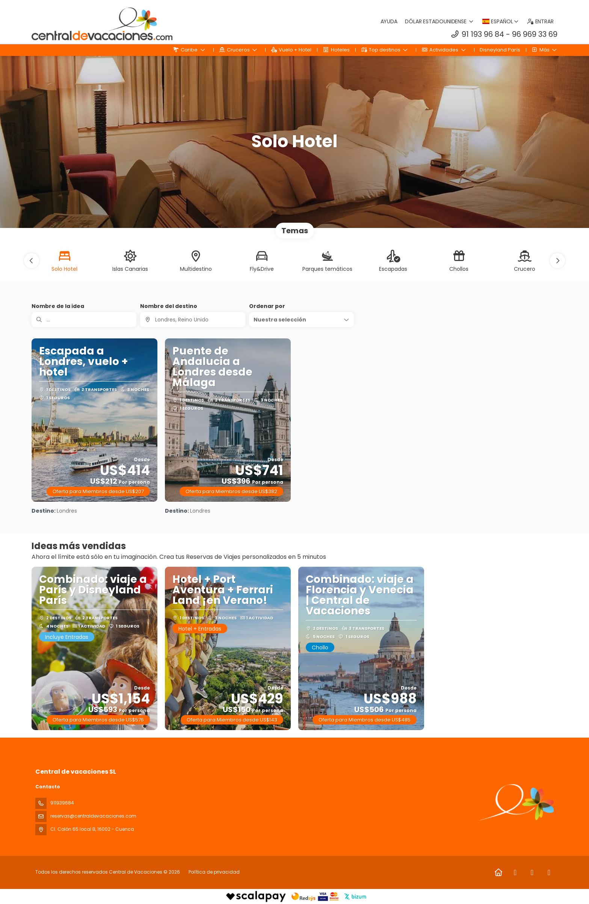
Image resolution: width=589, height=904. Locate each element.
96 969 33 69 (534, 34)
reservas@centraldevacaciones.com (93, 816)
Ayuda (389, 21)
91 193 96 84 (483, 34)
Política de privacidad (214, 872)
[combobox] (192, 319)
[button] (31, 260)
